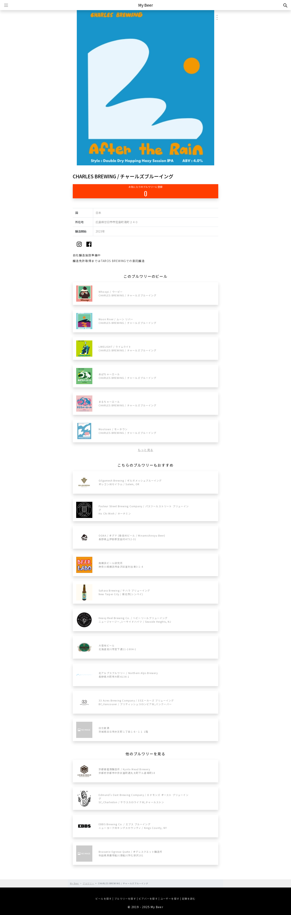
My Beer (145, 5)
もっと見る (145, 450)
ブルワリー (88, 883)
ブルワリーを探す (125, 898)
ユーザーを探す (169, 898)
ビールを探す (103, 898)
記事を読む (189, 898)
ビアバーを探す (148, 898)
